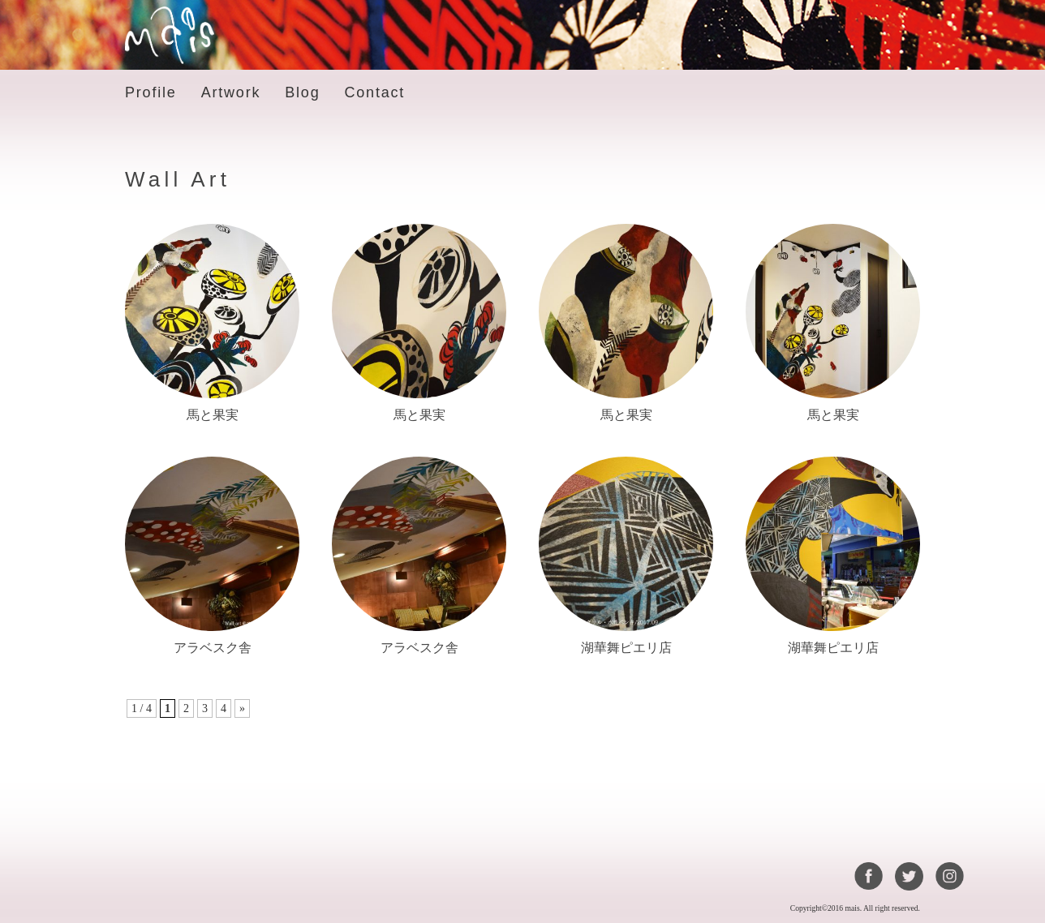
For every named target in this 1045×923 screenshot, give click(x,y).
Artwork (231, 92)
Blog (302, 92)
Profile (151, 92)
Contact (374, 92)
